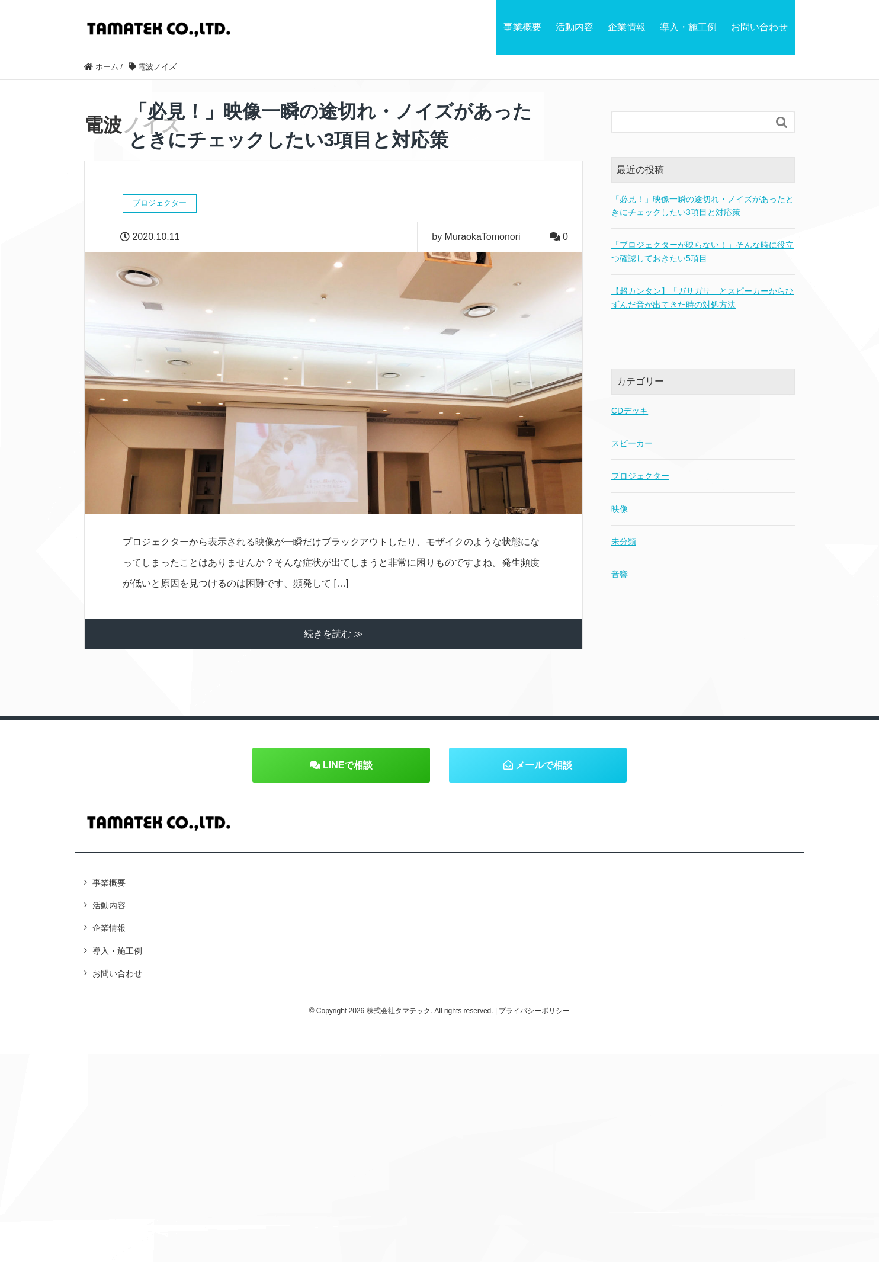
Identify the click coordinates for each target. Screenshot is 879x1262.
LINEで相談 (341, 765)
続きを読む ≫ (333, 634)
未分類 (623, 541)
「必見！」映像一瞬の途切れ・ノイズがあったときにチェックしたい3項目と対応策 (702, 205)
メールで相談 (537, 765)
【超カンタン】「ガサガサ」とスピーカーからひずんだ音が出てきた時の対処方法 (702, 297)
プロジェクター (640, 476)
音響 (619, 574)
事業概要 (522, 27)
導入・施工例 (688, 27)
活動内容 (575, 27)
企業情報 (627, 27)
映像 (619, 509)
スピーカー (632, 443)
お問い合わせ (759, 27)
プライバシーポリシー (534, 1011)
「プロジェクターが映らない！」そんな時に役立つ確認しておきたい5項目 (702, 251)
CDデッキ (629, 410)
